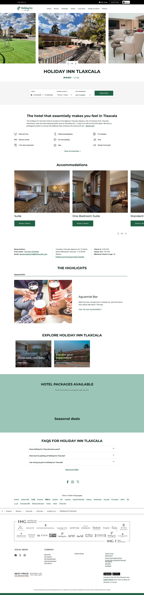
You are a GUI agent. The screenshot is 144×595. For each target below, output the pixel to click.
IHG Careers (48, 557)
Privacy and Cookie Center (113, 558)
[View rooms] (22, 363)
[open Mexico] (18, 511)
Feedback (108, 566)
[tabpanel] (72, 301)
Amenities (64, 9)
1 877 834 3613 (36, 575)
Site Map (108, 564)
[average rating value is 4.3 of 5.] (69, 77)
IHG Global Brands (50, 559)
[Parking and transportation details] (70, 257)
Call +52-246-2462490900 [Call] (90, 309)
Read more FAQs (72, 470)
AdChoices (109, 556)
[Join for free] (114, 2)
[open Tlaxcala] (28, 511)
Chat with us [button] (22, 2)
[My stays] (103, 2)
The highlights (72, 268)
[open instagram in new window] (71, 482)
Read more (90, 126)
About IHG (47, 554)
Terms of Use (109, 553)
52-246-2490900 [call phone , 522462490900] (32, 252)
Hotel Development (50, 561)
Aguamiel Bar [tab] (19, 274)
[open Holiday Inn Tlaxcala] (67, 511)
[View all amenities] (72, 151)
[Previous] (68, 63)
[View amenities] (62, 363)
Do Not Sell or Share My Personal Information (115, 561)
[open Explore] (9, 511)
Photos (104, 9)
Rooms (56, 9)
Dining (73, 9)
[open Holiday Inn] (51, 511)
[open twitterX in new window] (77, 482)
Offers (49, 9)
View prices (104, 93)
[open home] (2, 511)
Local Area (81, 9)
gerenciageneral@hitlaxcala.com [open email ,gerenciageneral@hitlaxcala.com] (33, 254)
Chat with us (48, 563)
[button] (126, 2)
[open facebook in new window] (67, 482)
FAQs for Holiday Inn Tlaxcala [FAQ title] (72, 441)
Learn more (108, 580)
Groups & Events (93, 9)
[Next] (75, 63)
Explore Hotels (79, 553)
